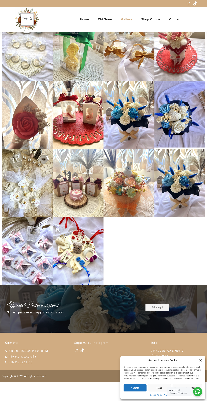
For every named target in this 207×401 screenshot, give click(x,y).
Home (84, 19)
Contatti (175, 19)
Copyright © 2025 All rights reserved (24, 394)
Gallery (126, 19)
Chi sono (105, 19)
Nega (159, 387)
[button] (200, 360)
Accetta (135, 387)
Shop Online (150, 19)
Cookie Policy (156, 395)
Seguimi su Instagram (91, 361)
